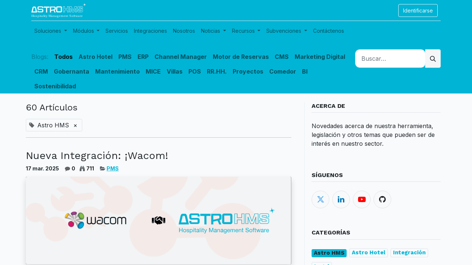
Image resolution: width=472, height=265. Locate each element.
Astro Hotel (368, 252)
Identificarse (418, 10)
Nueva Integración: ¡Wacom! (97, 155)
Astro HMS (329, 253)
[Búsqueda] (433, 58)
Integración (409, 252)
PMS (113, 168)
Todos (63, 56)
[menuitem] (117, 31)
